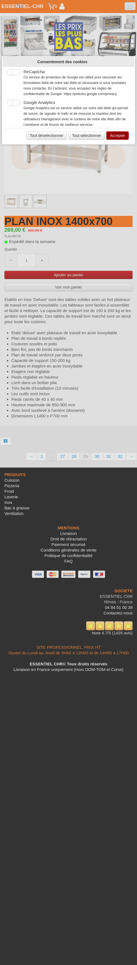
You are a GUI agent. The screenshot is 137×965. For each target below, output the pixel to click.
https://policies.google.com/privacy (90, 94)
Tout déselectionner (46, 135)
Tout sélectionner (86, 135)
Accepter (117, 135)
